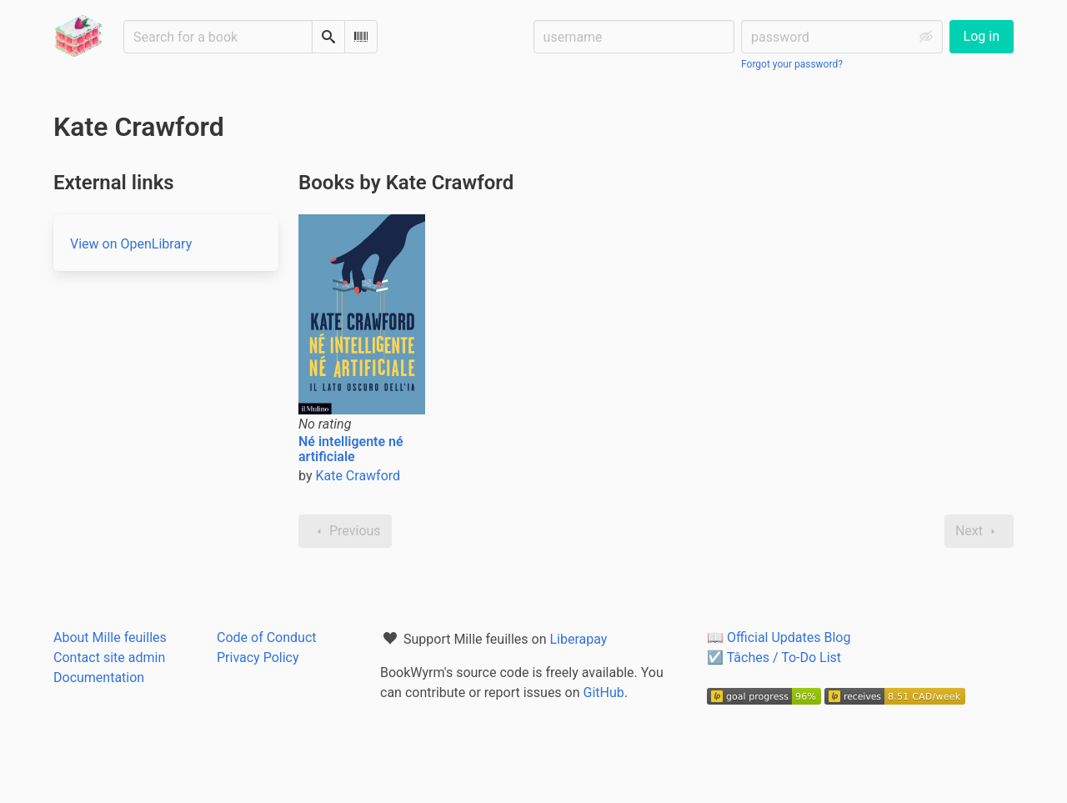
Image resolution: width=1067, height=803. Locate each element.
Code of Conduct (267, 637)
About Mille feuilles (110, 637)
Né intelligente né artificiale (350, 449)
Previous (345, 531)
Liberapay (578, 639)
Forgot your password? (792, 64)
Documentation (98, 677)
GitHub (604, 692)
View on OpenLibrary (131, 244)
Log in (981, 36)
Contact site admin (109, 657)
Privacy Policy (258, 657)
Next (979, 531)
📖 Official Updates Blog (778, 637)
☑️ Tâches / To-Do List (774, 657)
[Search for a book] (218, 36)
